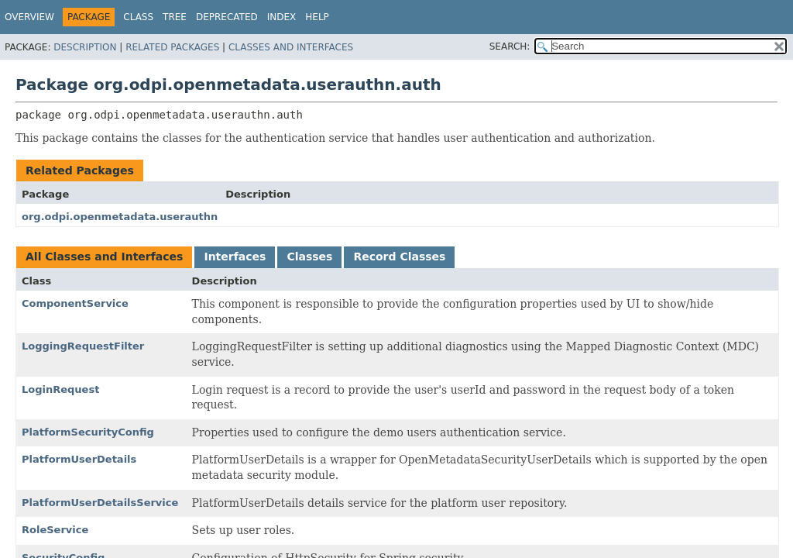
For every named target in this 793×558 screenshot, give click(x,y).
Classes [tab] (309, 256)
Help (317, 17)
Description (84, 47)
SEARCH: (509, 46)
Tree (175, 17)
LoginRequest (60, 389)
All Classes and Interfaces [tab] (104, 256)
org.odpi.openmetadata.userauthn (120, 216)
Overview (29, 17)
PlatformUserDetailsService (100, 502)
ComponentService (75, 303)
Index (282, 17)
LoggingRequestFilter (83, 346)
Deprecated (227, 17)
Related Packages (172, 47)
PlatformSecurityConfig (88, 432)
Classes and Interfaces (290, 47)
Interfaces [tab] (235, 256)
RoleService (55, 530)
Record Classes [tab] (399, 256)
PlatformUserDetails (79, 459)
